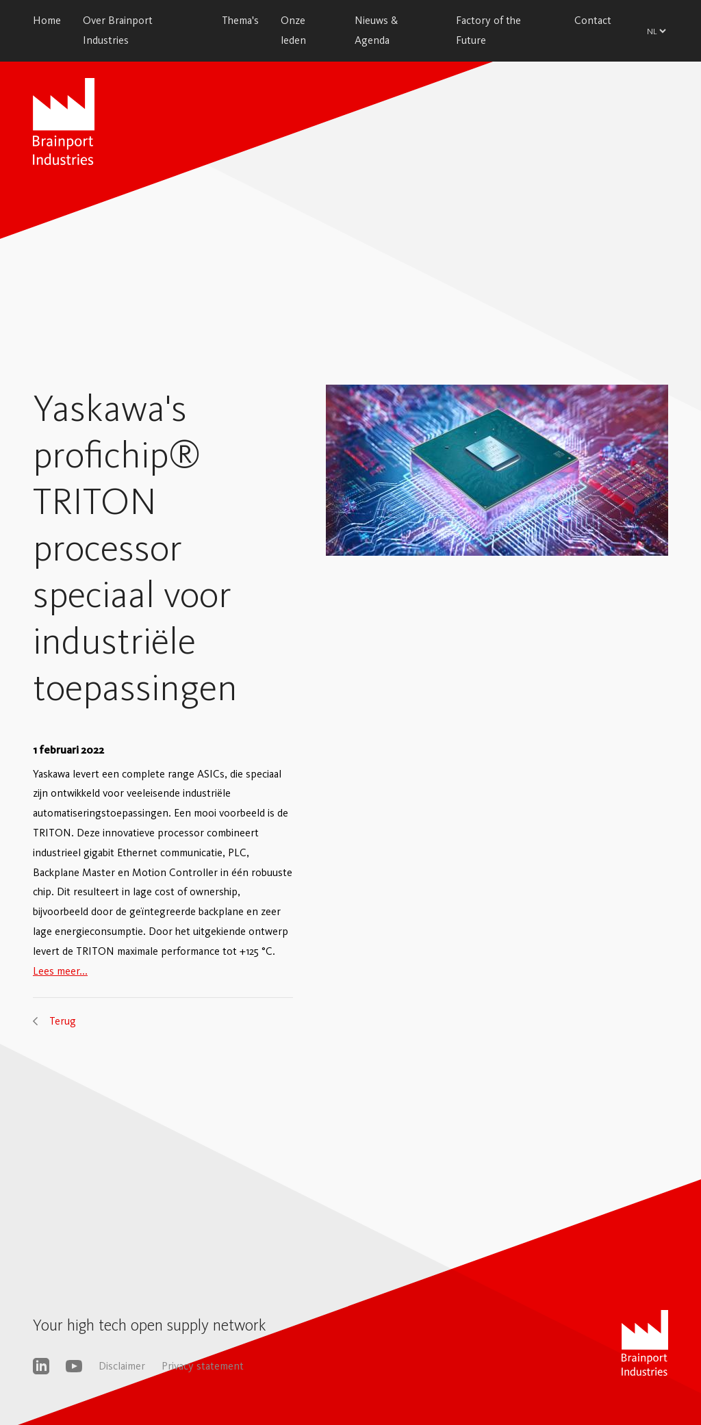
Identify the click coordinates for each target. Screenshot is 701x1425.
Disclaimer (122, 1365)
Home (47, 20)
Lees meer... (60, 970)
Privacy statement (203, 1365)
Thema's (240, 20)
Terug (62, 1020)
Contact (592, 20)
